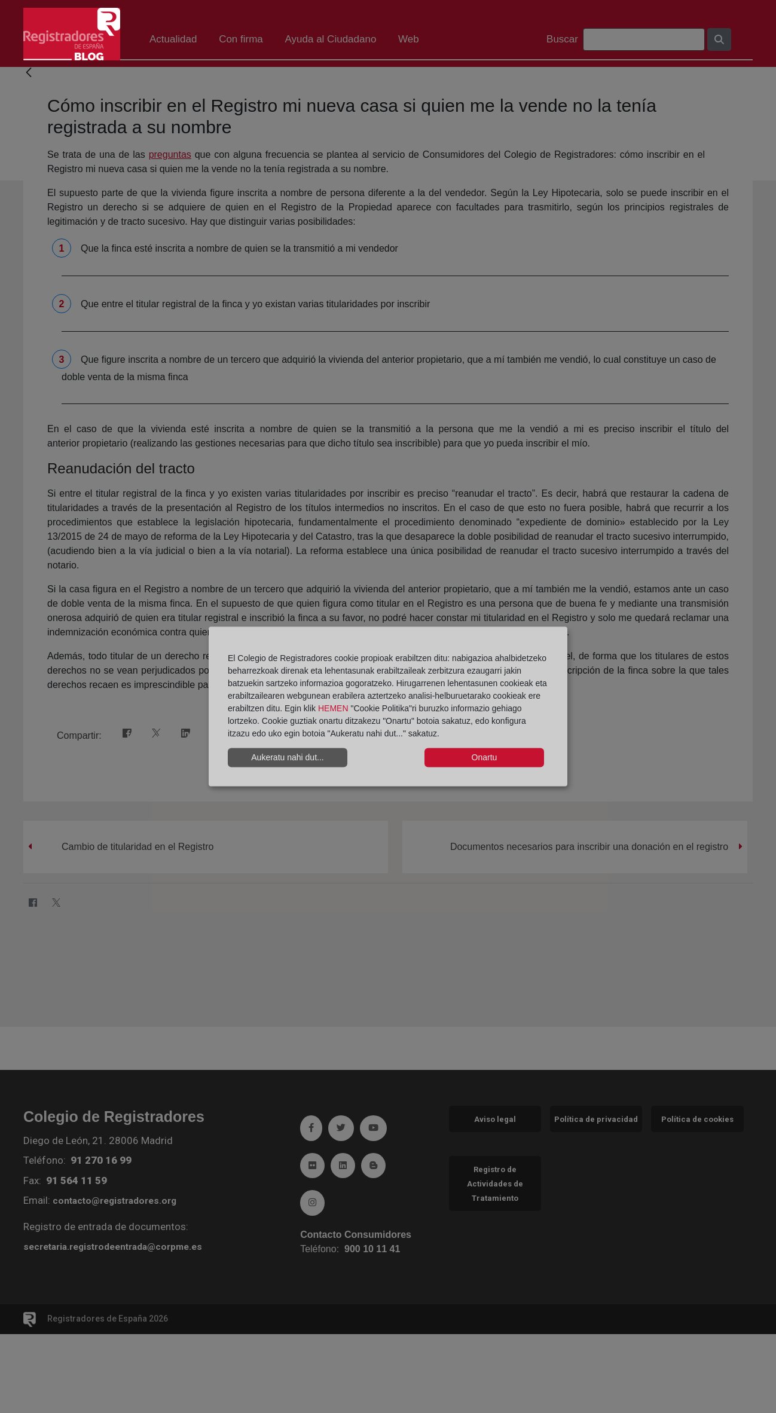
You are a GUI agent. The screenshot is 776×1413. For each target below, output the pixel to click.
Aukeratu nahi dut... (287, 757)
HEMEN (333, 707)
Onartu (484, 757)
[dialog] (388, 707)
